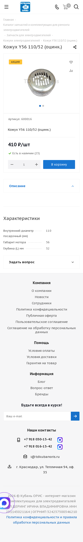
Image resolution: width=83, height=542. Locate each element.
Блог (41, 382)
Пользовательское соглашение (41, 322)
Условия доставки (41, 357)
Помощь (41, 342)
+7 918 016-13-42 (38, 446)
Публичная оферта (41, 315)
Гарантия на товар (41, 363)
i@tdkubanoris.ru (45, 457)
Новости (41, 297)
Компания (41, 283)
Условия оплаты (41, 350)
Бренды (41, 394)
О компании (41, 291)
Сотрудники (41, 303)
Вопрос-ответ (41, 388)
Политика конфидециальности (41, 309)
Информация (41, 374)
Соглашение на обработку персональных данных (41, 330)
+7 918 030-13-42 (38, 439)
